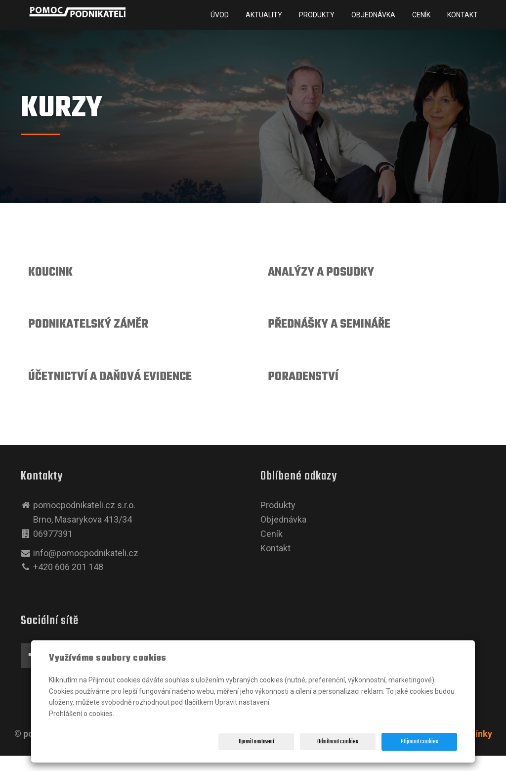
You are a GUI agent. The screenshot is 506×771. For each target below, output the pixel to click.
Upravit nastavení (256, 742)
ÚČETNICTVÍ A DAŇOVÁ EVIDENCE (110, 377)
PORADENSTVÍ (303, 377)
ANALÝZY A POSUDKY (321, 272)
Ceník (421, 15)
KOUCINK (50, 272)
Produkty (317, 15)
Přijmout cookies (419, 742)
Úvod (220, 15)
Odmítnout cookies (337, 742)
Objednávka (373, 15)
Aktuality (264, 15)
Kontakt (462, 15)
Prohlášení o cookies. (81, 714)
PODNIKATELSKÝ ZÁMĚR (88, 324)
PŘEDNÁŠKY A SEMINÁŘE (329, 324)
